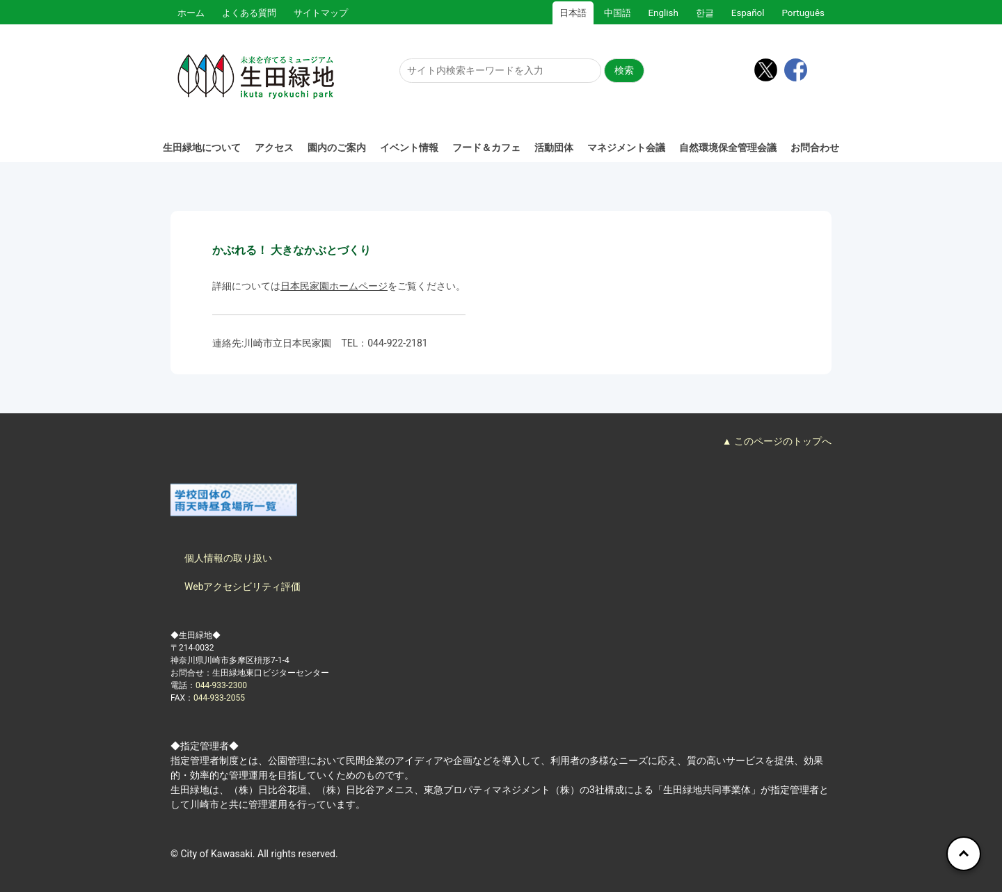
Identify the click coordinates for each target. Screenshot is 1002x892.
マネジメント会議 (626, 147)
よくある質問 (249, 13)
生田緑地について (202, 147)
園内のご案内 (337, 147)
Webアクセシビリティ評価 (242, 586)
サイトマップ (321, 13)
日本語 (573, 13)
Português (803, 13)
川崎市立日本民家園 (287, 343)
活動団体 (553, 147)
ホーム (191, 13)
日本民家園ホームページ (334, 286)
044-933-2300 (221, 685)
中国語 (617, 13)
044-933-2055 (219, 698)
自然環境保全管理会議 (728, 147)
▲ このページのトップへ (777, 441)
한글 (705, 13)
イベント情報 (409, 147)
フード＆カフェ (486, 147)
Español (748, 13)
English (663, 13)
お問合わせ (814, 147)
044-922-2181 (397, 343)
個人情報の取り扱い (228, 558)
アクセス (274, 147)
